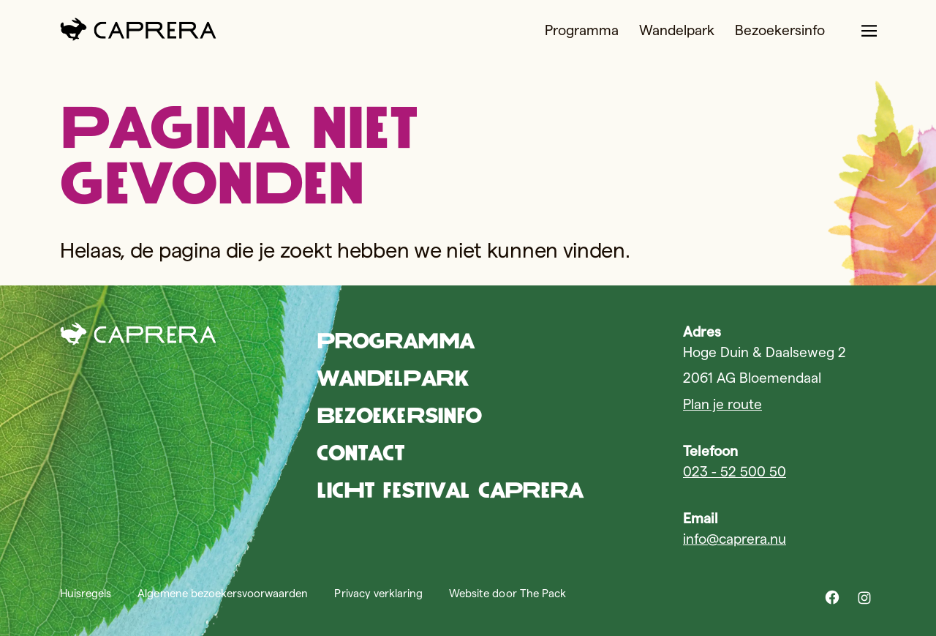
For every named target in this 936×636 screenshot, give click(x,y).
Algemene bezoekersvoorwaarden (222, 593)
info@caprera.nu (734, 539)
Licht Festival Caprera (450, 490)
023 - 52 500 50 (734, 471)
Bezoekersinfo (780, 30)
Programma (582, 30)
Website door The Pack (507, 593)
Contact (361, 452)
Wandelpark (676, 30)
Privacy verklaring (378, 593)
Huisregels (85, 593)
